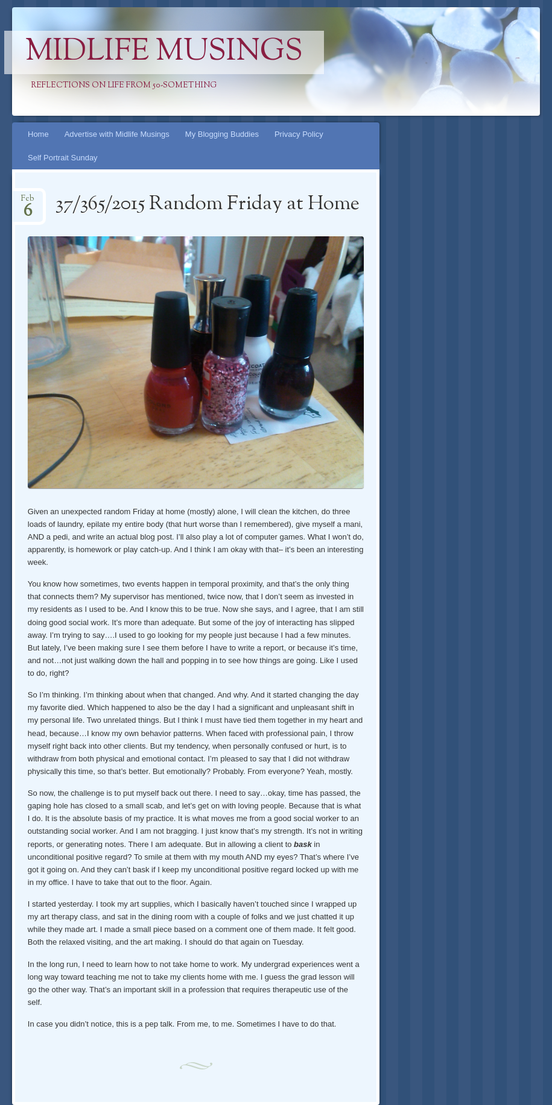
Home (38, 134)
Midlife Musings (164, 52)
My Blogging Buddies (222, 134)
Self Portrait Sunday (63, 157)
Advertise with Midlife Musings (117, 134)
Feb (27, 202)
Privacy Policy (298, 134)
